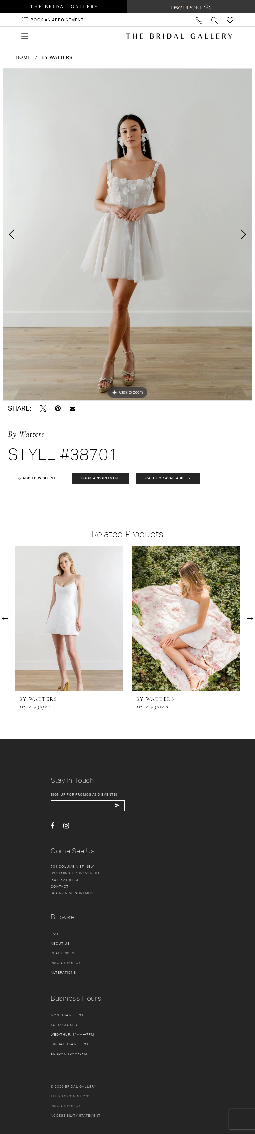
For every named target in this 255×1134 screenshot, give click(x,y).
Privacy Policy (66, 963)
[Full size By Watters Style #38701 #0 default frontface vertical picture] (127, 234)
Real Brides (62, 953)
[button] (24, 36)
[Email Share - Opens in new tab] (72, 408)
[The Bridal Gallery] (179, 36)
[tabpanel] (127, 234)
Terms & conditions (71, 1096)
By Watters (57, 57)
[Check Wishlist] (230, 19)
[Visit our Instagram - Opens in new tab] (66, 826)
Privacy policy (66, 1106)
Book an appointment (73, 893)
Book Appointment (101, 478)
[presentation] (69, 618)
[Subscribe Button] (118, 806)
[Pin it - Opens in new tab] (58, 409)
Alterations (63, 973)
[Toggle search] (214, 19)
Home (23, 57)
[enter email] (88, 806)
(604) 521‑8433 (64, 880)
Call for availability (169, 478)
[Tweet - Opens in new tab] (43, 409)
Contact (60, 887)
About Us (60, 944)
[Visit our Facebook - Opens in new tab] (52, 826)
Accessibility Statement (76, 1116)
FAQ (54, 934)
